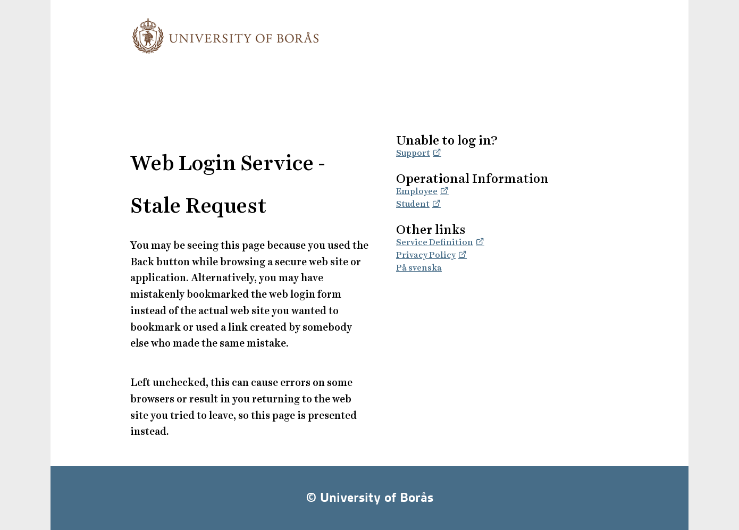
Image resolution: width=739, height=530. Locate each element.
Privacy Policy (426, 255)
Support (413, 153)
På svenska (419, 268)
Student (413, 204)
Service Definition (434, 242)
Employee (417, 191)
